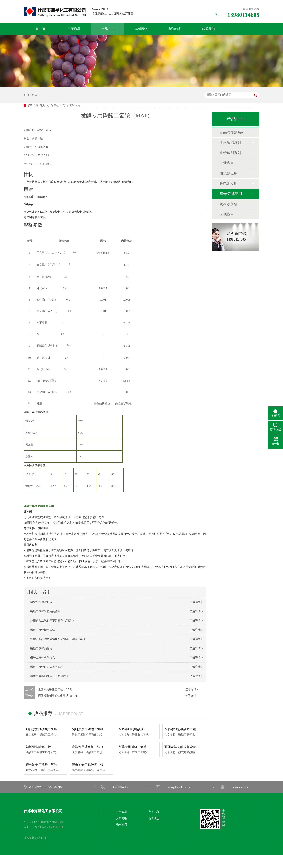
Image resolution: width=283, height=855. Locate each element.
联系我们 (208, 29)
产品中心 (107, 29)
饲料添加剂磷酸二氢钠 (87, 729)
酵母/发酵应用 (71, 105)
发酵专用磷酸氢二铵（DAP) (55, 689)
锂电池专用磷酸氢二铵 (87, 764)
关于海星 (74, 29)
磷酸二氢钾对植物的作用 (44, 611)
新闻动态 (175, 29)
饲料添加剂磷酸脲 (130, 729)
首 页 (40, 29)
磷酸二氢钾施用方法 (41, 629)
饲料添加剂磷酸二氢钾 (41, 729)
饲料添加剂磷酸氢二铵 (180, 729)
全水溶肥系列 (230, 143)
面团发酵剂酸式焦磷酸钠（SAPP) (58, 695)
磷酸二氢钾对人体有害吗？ (45, 666)
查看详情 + (191, 689)
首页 (42, 105)
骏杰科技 (40, 837)
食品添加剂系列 (232, 132)
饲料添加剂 (228, 204)
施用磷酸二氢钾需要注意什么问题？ (51, 620)
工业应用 (227, 163)
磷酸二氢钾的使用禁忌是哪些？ (48, 676)
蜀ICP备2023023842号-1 (49, 826)
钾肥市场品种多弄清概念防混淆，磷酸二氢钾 (56, 639)
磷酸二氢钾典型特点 (41, 657)
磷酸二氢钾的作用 (40, 648)
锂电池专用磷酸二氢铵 (41, 764)
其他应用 (227, 214)
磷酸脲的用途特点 (40, 602)
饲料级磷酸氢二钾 (38, 747)
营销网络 (141, 29)
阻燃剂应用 (228, 173)
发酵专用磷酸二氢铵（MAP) (138, 747)
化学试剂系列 (230, 153)
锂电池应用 (228, 184)
